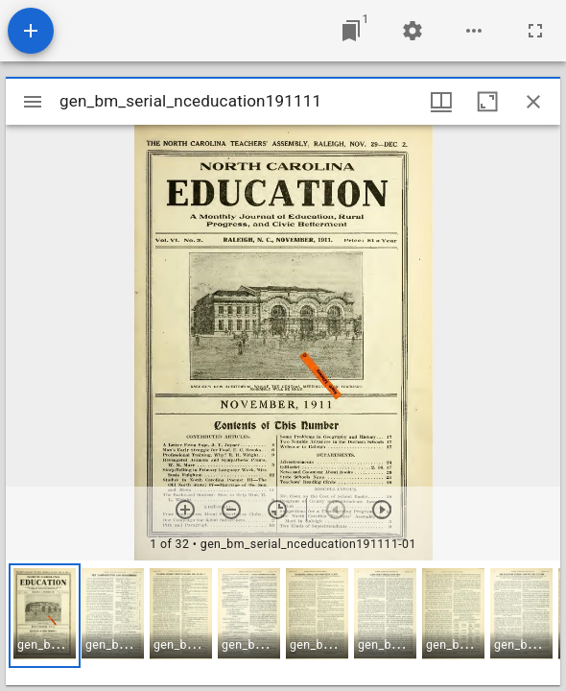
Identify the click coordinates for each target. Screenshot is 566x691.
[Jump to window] (351, 31)
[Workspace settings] (412, 31)
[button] (44, 615)
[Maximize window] (487, 102)
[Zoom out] (231, 510)
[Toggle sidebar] (33, 102)
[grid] (283, 622)
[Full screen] (535, 31)
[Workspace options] (474, 31)
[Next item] (382, 510)
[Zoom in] (185, 510)
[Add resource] (31, 31)
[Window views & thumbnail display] (441, 102)
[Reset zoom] (277, 510)
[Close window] (533, 102)
